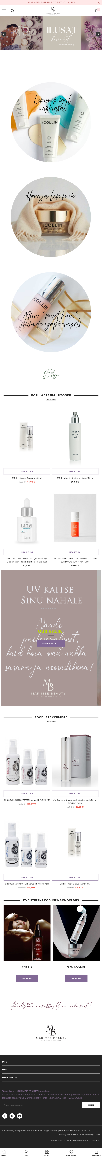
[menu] (4, 11)
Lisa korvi (27, 471)
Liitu (91, 1105)
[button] (26, 1153)
